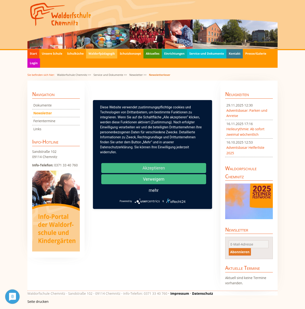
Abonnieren (239, 252)
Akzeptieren (153, 167)
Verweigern (153, 179)
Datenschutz (202, 293)
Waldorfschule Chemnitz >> (74, 75)
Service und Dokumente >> (110, 75)
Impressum (179, 293)
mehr (153, 190)
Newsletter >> (138, 75)
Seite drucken (38, 301)
